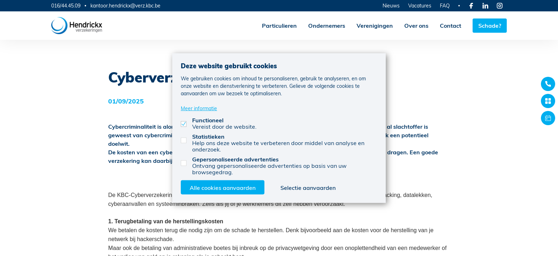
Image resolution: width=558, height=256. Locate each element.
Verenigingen (375, 25)
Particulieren (279, 25)
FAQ (445, 5)
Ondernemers (326, 25)
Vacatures (419, 5)
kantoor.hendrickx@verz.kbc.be (125, 6)
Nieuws (391, 5)
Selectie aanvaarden (308, 187)
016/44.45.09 (65, 5)
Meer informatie (199, 108)
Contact (450, 25)
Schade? (489, 25)
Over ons (416, 25)
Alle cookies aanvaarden (223, 187)
